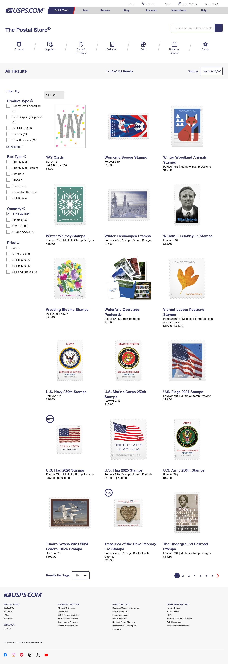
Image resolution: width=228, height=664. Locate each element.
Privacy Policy (173, 608)
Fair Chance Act (174, 622)
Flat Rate (18, 173)
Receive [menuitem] (105, 10)
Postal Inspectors (120, 611)
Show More (13, 146)
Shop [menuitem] (126, 10)
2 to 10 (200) (20, 225)
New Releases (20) (24, 140)
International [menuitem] (178, 10)
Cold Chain (19, 198)
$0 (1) (15, 247)
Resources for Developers (124, 625)
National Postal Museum (123, 622)
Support (168, 4)
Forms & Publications (68, 618)
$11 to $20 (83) (21, 259)
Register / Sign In (211, 4)
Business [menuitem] (151, 10)
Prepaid (17, 179)
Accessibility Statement (178, 625)
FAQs (6, 615)
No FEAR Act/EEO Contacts (179, 618)
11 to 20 (51, 95)
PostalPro (116, 629)
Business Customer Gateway (125, 608)
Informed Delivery (189, 4)
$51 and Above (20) (24, 271)
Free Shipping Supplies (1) (27, 119)
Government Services (68, 622)
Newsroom (63, 611)
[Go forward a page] (218, 575)
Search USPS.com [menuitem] (219, 10)
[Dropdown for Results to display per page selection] (81, 575)
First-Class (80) (22, 128)
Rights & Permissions (68, 625)
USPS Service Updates (68, 615)
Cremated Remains (24, 192)
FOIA (169, 615)
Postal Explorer (119, 618)
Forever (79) (19, 134)
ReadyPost (19, 185)
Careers (7, 628)
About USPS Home (66, 608)
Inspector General (120, 615)
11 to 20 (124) (21, 213)
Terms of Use (173, 611)
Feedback (8, 618)
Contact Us (9, 608)
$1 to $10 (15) (21, 253)
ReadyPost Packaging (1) (26, 108)
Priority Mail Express (25, 167)
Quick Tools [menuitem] (62, 10)
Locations (150, 4)
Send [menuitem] (85, 10)
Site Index (8, 611)
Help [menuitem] (204, 10)
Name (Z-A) (210, 71)
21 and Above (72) (23, 231)
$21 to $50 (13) (21, 265)
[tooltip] (31, 100)
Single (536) (19, 219)
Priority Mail (20, 161)
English (128, 4)
